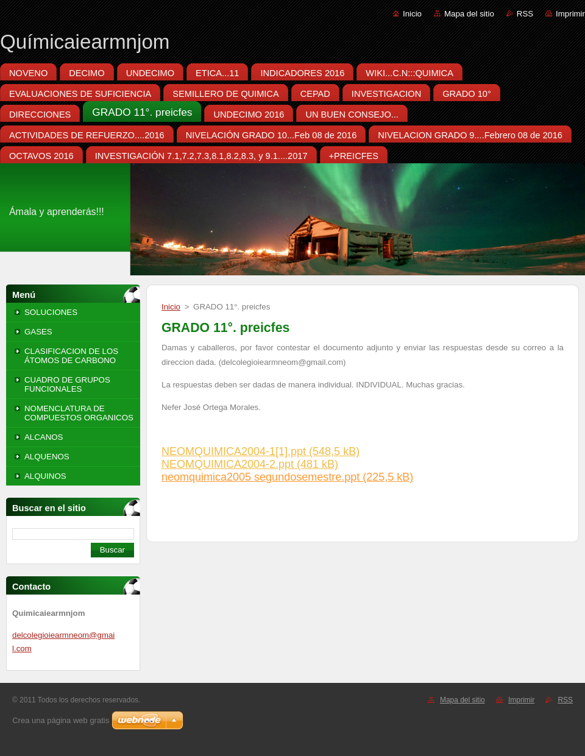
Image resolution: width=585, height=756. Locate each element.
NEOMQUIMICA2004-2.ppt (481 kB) (249, 464)
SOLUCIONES (50, 312)
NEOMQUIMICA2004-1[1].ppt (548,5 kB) (260, 451)
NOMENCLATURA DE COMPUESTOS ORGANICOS (78, 413)
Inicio (412, 13)
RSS (525, 13)
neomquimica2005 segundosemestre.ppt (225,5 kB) (287, 477)
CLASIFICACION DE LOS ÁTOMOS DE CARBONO (71, 356)
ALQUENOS (46, 456)
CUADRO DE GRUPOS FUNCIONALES (67, 384)
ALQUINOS (45, 476)
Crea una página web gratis (60, 720)
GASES (38, 331)
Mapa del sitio (469, 13)
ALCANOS (43, 437)
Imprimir (570, 13)
